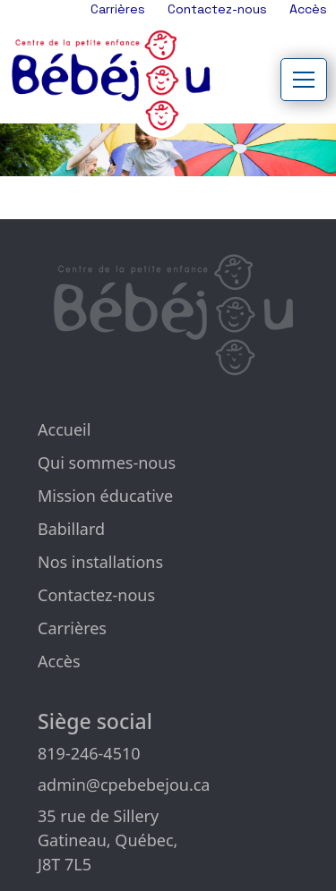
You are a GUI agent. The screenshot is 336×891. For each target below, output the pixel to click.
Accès (308, 9)
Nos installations (100, 562)
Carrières (117, 9)
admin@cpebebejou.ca (124, 784)
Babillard (71, 528)
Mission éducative (105, 495)
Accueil (64, 429)
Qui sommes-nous (107, 462)
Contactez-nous (217, 9)
